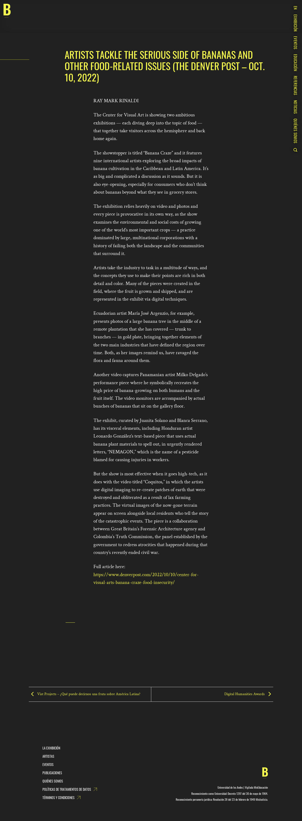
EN (295, 8)
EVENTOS (295, 42)
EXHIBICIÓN (295, 22)
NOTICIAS (295, 107)
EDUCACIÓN (295, 62)
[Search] (295, 150)
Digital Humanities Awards (248, 694)
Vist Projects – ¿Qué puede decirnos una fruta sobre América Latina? (84, 694)
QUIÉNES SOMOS (295, 131)
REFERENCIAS (295, 85)
